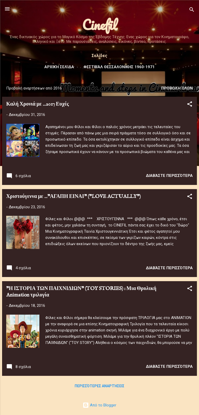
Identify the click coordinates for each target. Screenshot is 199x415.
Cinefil (99, 25)
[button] (190, 105)
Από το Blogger (99, 405)
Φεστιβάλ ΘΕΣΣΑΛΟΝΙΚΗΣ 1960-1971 (119, 67)
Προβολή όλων (177, 88)
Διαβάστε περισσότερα (169, 175)
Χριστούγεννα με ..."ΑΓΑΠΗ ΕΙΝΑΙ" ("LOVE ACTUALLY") (73, 196)
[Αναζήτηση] (192, 10)
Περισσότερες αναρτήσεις (99, 386)
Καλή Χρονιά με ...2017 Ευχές (37, 104)
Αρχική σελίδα (59, 67)
